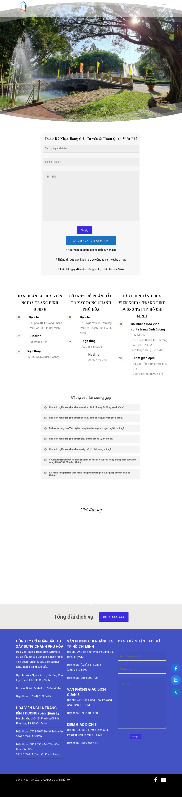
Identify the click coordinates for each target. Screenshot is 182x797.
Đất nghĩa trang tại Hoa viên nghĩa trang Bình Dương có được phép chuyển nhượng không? (87, 473)
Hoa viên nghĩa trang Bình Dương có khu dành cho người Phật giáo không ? (83, 417)
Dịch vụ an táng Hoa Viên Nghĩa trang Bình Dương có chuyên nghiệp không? (84, 428)
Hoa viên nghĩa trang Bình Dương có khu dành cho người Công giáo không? (84, 407)
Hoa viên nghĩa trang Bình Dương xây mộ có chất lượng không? (77, 449)
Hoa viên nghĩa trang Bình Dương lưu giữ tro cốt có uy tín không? (78, 438)
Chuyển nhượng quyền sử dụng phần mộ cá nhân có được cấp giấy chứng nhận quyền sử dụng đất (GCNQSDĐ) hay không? (90, 461)
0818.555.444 (114, 617)
